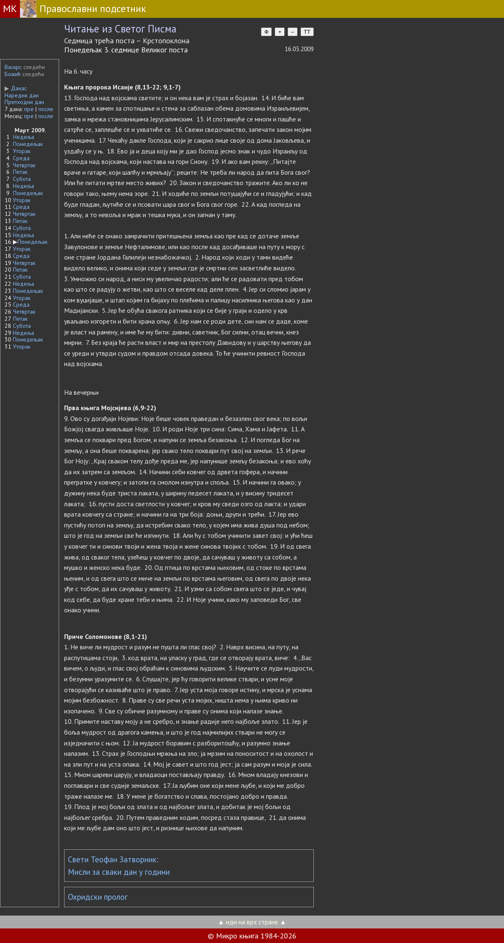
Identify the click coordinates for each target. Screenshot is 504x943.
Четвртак (24, 165)
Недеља (23, 137)
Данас (16, 88)
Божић (13, 74)
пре (29, 109)
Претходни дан (24, 102)
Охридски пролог (98, 897)
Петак (20, 172)
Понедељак (28, 144)
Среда (21, 158)
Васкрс (13, 67)
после (45, 109)
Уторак (21, 151)
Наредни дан (22, 95)
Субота (22, 179)
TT (307, 32)
